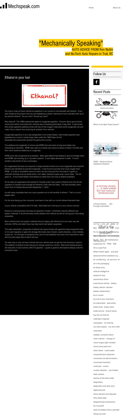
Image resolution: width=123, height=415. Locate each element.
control (105, 366)
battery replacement (101, 291)
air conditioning (99, 259)
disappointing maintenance (104, 402)
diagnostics (98, 382)
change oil (110, 338)
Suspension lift (99, 244)
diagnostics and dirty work (104, 386)
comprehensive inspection (104, 354)
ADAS (112, 224)
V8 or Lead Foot (99, 248)
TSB (114, 244)
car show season (100, 327)
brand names (111, 311)
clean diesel (98, 350)
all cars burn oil (113, 259)
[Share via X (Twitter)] (12, 270)
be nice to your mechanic (103, 299)
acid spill (114, 252)
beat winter (111, 303)
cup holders (113, 370)
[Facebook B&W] (96, 82)
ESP (112, 228)
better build (98, 307)
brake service (98, 311)
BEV (95, 228)
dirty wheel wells (99, 398)
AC (108, 224)
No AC (96, 240)
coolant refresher (100, 370)
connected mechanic (101, 362)
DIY (107, 228)
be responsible (99, 303)
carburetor (97, 331)
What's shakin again (101, 252)
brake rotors (109, 307)
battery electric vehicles (102, 287)
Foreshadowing (112, 232)
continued (97, 366)
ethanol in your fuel (12, 262)
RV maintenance (111, 240)
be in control (98, 295)
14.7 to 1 (96, 224)
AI (117, 224)
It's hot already (113, 236)
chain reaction (99, 338)
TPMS (109, 244)
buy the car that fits (101, 315)
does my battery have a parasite (106, 410)
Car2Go (101, 228)
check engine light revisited (104, 342)
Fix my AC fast (99, 232)
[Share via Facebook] (6, 270)
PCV (102, 240)
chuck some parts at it (102, 346)
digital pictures (99, 390)
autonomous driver (100, 279)
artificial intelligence (101, 271)
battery (114, 283)
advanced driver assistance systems (106, 256)
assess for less (99, 275)
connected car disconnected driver (106, 358)
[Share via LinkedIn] (18, 270)
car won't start (114, 327)
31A (103, 224)
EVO (117, 228)
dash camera (98, 374)
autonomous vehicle (101, 283)
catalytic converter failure (103, 335)
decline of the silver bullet (103, 378)
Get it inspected (99, 236)
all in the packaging (101, 263)
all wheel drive (99, 267)
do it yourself (98, 406)
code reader (110, 350)
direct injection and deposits (104, 394)
